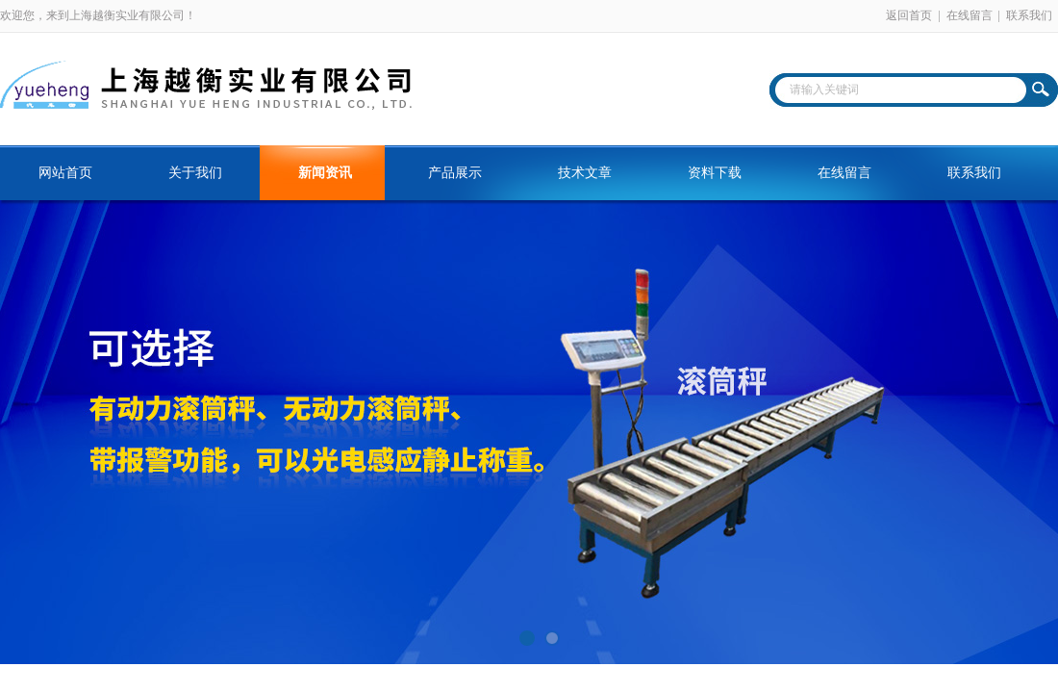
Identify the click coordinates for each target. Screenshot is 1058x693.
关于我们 (195, 173)
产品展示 (455, 173)
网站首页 (65, 173)
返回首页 (909, 15)
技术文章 (585, 173)
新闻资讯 (325, 173)
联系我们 (1029, 15)
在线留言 (969, 15)
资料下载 (715, 173)
